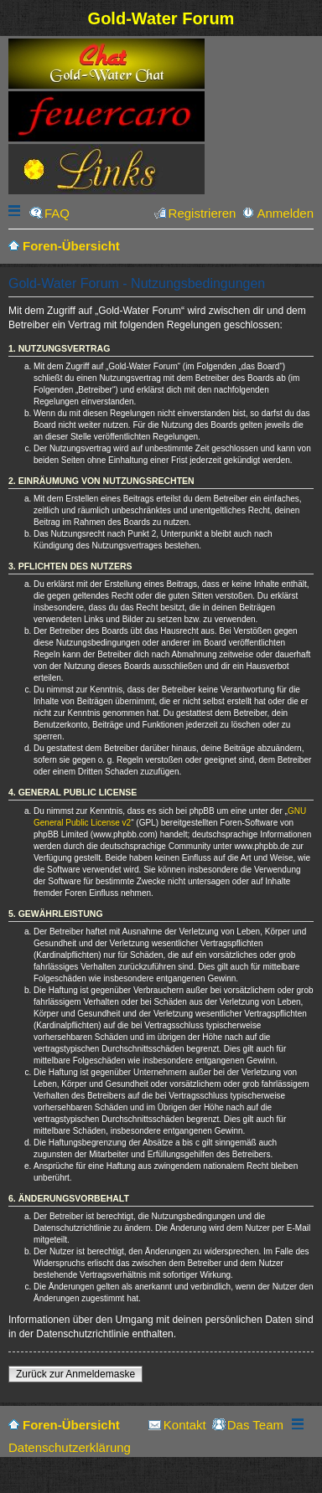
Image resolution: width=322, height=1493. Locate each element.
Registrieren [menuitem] (202, 213)
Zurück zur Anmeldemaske (75, 1374)
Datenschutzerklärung (69, 1447)
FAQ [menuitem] (57, 213)
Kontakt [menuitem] (185, 1425)
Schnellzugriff (15, 213)
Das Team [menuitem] (255, 1425)
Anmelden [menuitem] (285, 213)
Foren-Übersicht (71, 1425)
